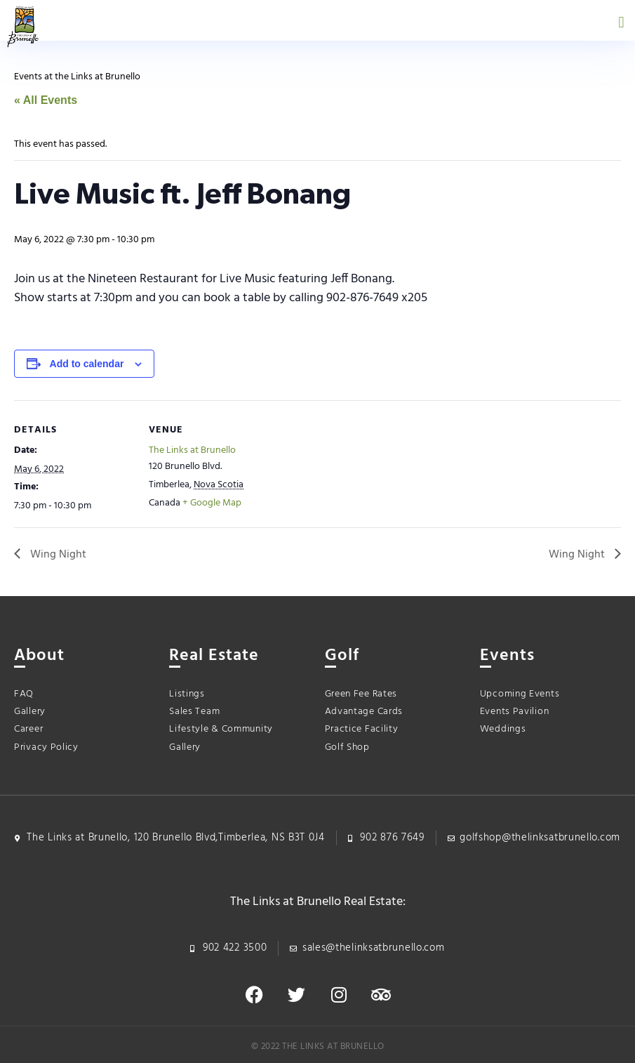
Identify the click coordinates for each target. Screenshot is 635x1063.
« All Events (45, 100)
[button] (621, 22)
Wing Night (56, 555)
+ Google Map (211, 503)
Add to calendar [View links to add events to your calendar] (87, 363)
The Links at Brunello (192, 450)
